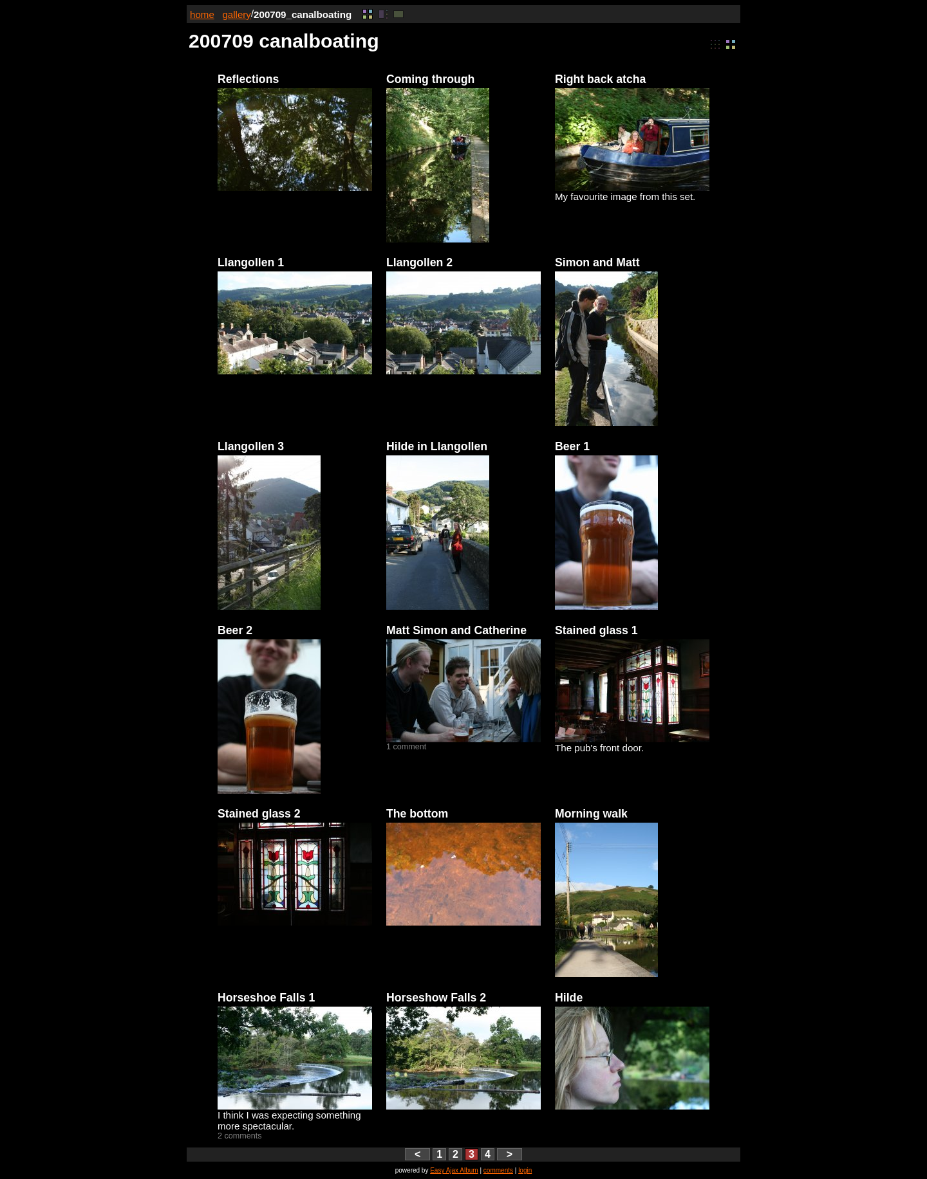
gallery (236, 14)
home (202, 14)
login (525, 1170)
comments (498, 1170)
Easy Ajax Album (454, 1170)
